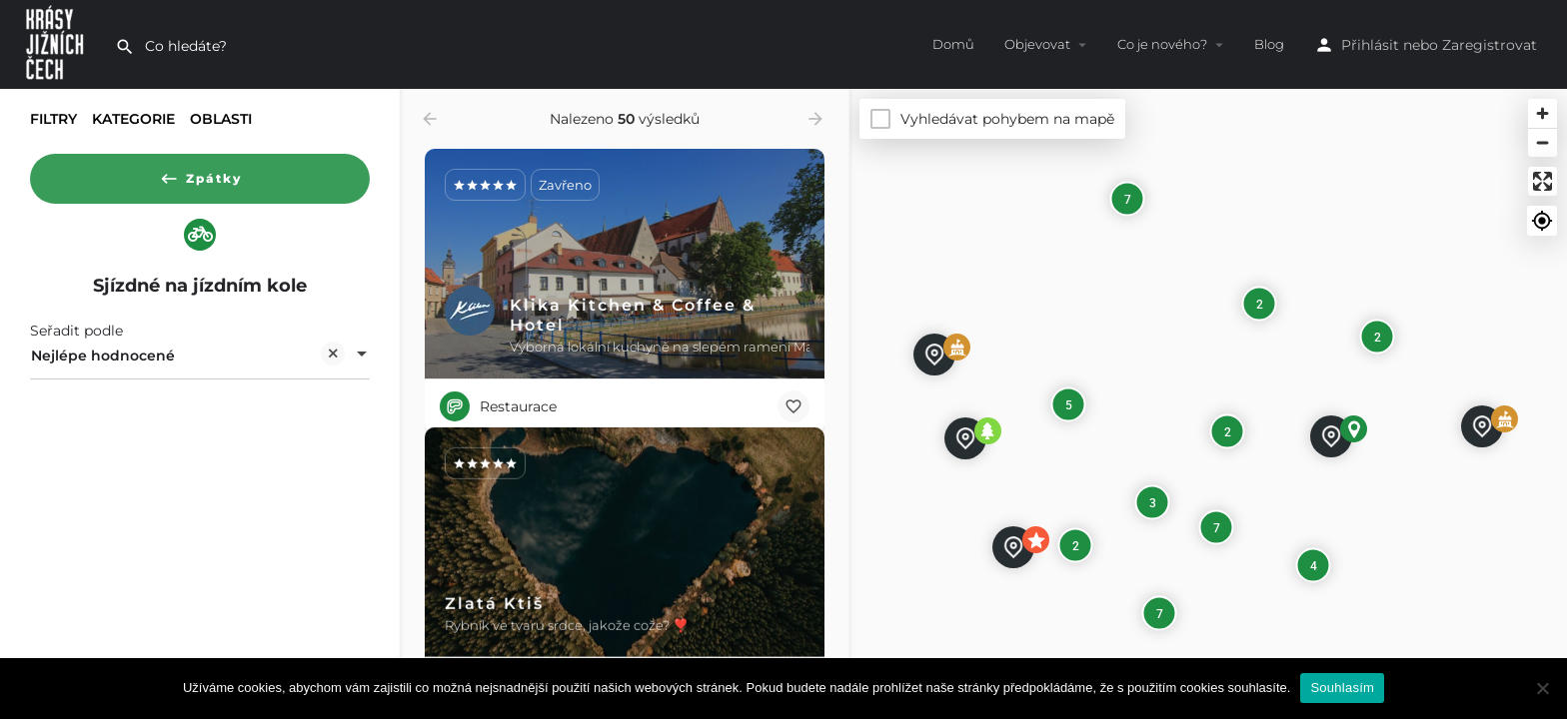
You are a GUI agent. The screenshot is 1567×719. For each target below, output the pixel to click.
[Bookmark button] (793, 406)
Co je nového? (1162, 44)
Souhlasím (1342, 687)
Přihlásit (1370, 45)
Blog (1269, 44)
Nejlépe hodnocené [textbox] (188, 362)
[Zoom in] (1542, 113)
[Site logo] (57, 43)
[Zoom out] (1542, 142)
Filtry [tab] (53, 119)
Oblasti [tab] (221, 119)
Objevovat (1037, 44)
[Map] (1208, 404)
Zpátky (200, 174)
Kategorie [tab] (133, 119)
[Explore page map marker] (965, 438)
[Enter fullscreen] (1542, 181)
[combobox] (200, 360)
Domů (953, 44)
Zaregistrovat (1489, 45)
